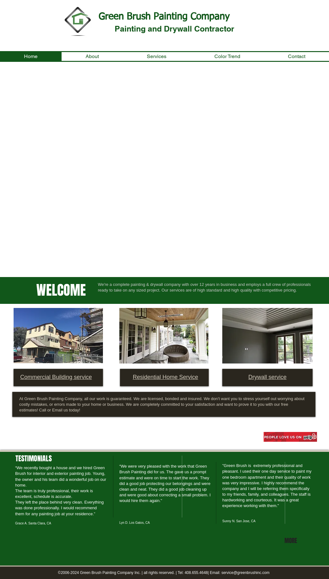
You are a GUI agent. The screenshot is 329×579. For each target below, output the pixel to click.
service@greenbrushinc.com (245, 572)
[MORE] (292, 540)
